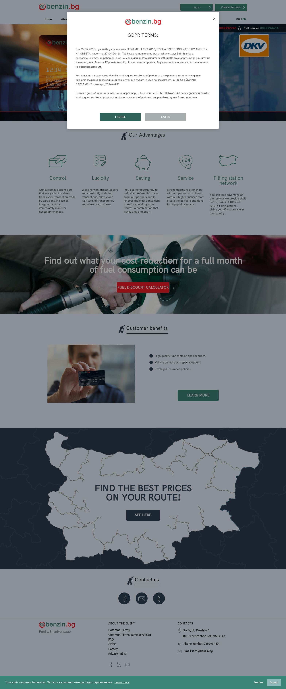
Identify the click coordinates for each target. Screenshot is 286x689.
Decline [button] (258, 682)
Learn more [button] (122, 682)
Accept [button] (274, 682)
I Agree (120, 116)
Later (165, 116)
